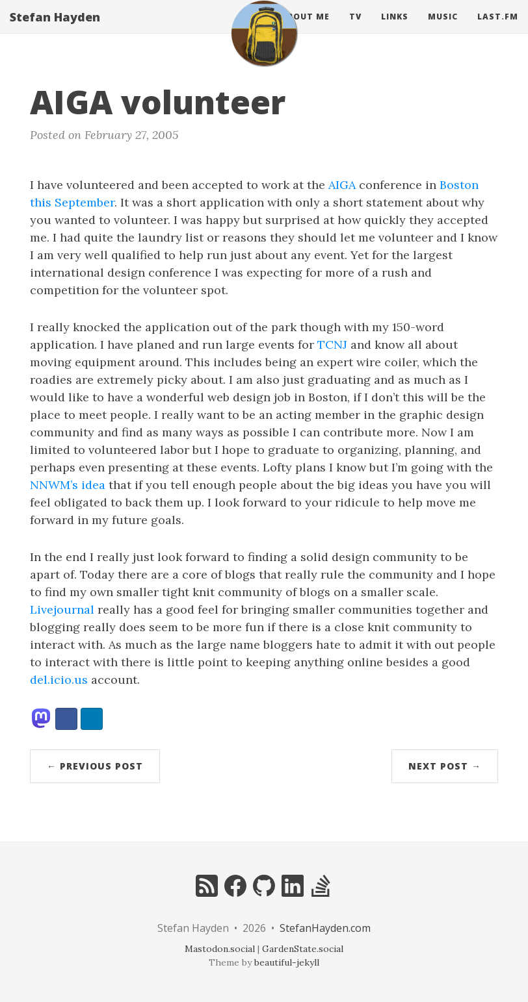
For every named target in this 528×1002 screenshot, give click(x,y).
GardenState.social (302, 949)
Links (394, 28)
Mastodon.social (220, 949)
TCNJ (332, 344)
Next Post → (444, 766)
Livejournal (62, 609)
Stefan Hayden (55, 29)
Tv (355, 28)
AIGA (342, 184)
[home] (264, 45)
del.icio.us (59, 679)
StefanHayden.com (325, 928)
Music (443, 28)
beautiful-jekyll (286, 962)
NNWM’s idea (67, 484)
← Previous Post (95, 766)
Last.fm (497, 28)
